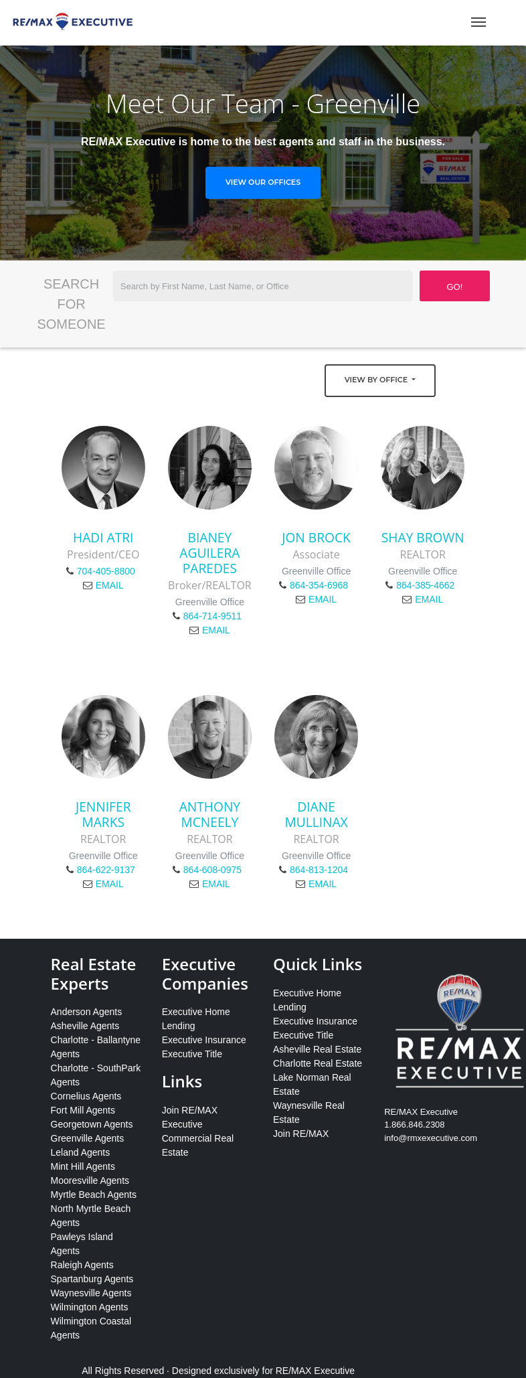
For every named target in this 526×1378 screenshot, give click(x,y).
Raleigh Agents (82, 1264)
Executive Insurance (204, 1040)
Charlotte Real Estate (317, 1063)
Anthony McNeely (209, 814)
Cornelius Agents (86, 1096)
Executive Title (192, 1054)
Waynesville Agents (91, 1293)
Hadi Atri (103, 537)
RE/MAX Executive (315, 1370)
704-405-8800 (106, 571)
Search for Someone (71, 304)
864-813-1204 (319, 869)
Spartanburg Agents (92, 1279)
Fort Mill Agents (83, 1110)
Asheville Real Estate (317, 1049)
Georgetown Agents (92, 1124)
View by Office (377, 379)
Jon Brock (316, 537)
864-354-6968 (319, 585)
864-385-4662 (425, 585)
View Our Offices (263, 182)
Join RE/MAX (301, 1133)
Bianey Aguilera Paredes (209, 552)
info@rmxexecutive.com (430, 1138)
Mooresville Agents (90, 1180)
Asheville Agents (85, 1025)
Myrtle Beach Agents (94, 1194)
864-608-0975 (212, 869)
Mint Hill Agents (83, 1166)
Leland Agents (80, 1152)
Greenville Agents (87, 1138)
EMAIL (110, 585)
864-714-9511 (212, 616)
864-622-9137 (106, 869)
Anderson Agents (86, 1011)
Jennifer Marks (103, 814)
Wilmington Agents (89, 1307)
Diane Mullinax (315, 814)
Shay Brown (422, 537)
